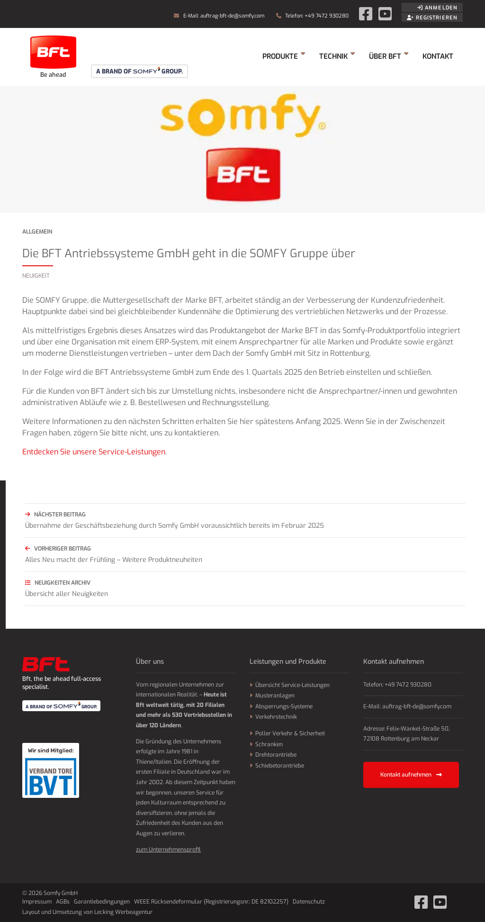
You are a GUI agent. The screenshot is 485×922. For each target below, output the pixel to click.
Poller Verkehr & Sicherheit (290, 733)
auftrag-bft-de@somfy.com (232, 15)
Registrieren (432, 17)
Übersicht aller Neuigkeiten (245, 587)
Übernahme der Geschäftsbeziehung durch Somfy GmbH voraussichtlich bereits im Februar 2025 (245, 519)
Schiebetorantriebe (279, 765)
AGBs (63, 901)
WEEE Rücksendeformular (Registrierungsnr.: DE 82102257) (211, 901)
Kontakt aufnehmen (411, 774)
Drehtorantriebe (275, 755)
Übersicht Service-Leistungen (292, 685)
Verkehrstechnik (276, 717)
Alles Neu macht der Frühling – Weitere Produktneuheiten (245, 553)
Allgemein (37, 231)
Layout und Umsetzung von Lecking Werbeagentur (87, 912)
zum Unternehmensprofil (168, 849)
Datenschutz (309, 901)
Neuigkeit (36, 276)
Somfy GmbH (53, 57)
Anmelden (437, 7)
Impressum (37, 901)
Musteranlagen (275, 695)
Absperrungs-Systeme (284, 706)
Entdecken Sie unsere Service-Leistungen (93, 452)
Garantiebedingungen (102, 901)
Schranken (269, 744)
